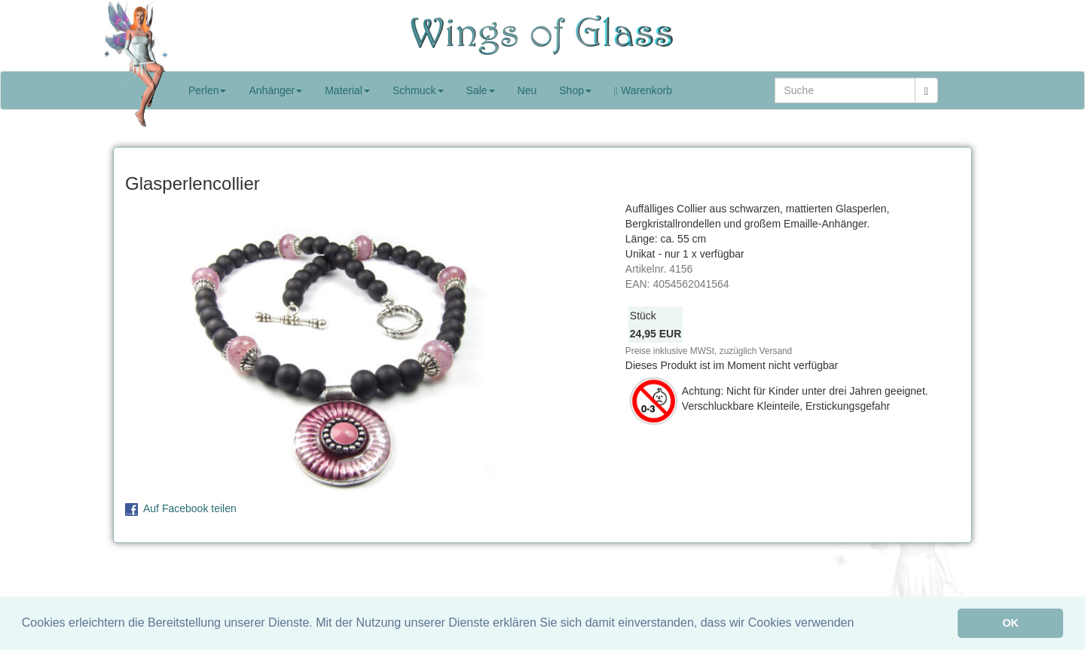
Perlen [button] (207, 90)
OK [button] (1010, 623)
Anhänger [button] (275, 90)
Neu (527, 90)
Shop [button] (575, 90)
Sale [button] (480, 90)
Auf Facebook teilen (190, 508)
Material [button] (347, 90)
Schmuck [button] (418, 90)
